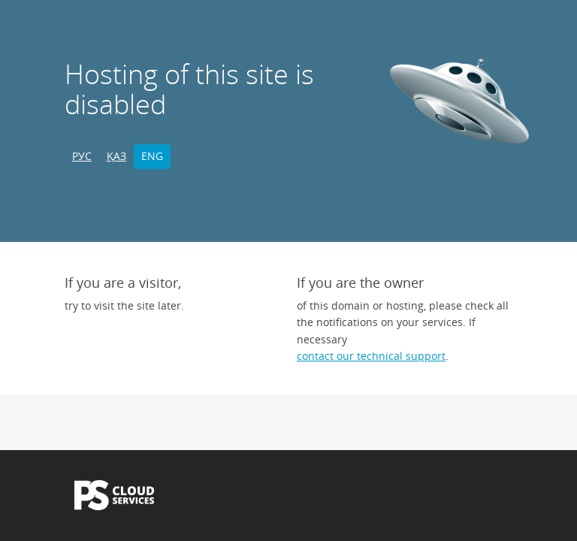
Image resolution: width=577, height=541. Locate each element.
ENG (152, 156)
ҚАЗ (116, 156)
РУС (82, 156)
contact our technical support (371, 356)
